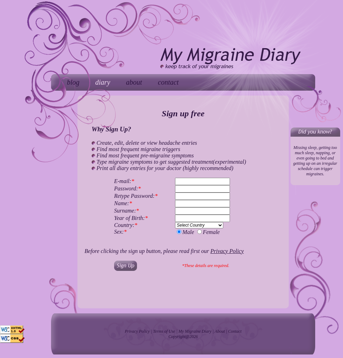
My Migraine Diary (195, 331)
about (134, 82)
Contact (235, 331)
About (220, 331)
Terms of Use (164, 331)
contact (168, 82)
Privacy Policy (137, 331)
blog (73, 82)
